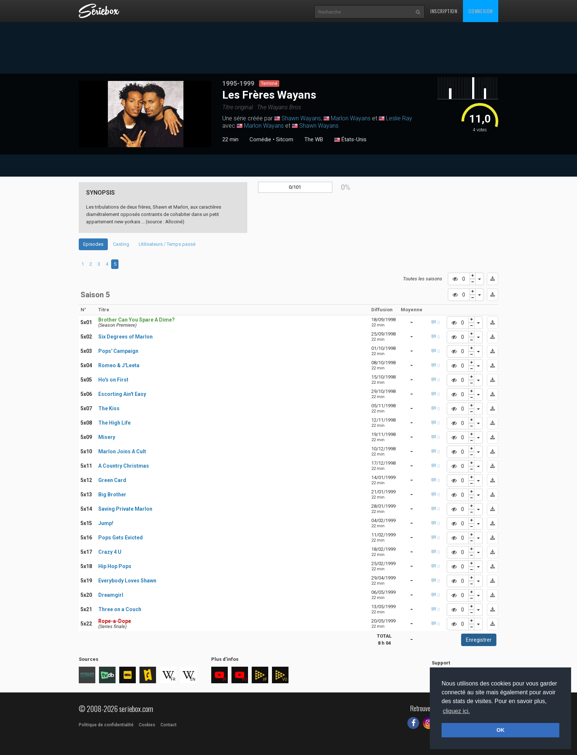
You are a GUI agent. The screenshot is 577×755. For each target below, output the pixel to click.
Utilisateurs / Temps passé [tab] (167, 244)
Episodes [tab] (93, 244)
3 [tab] (99, 264)
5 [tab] (115, 264)
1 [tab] (82, 264)
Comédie (260, 139)
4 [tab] (107, 264)
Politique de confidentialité (106, 724)
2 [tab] (90, 264)
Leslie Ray (399, 118)
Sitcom (284, 139)
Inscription (443, 11)
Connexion (480, 11)
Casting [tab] (121, 244)
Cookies (147, 724)
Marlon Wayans (351, 118)
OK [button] (500, 730)
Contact (168, 724)
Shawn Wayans (301, 118)
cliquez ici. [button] (456, 711)
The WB (313, 139)
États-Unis (350, 140)
